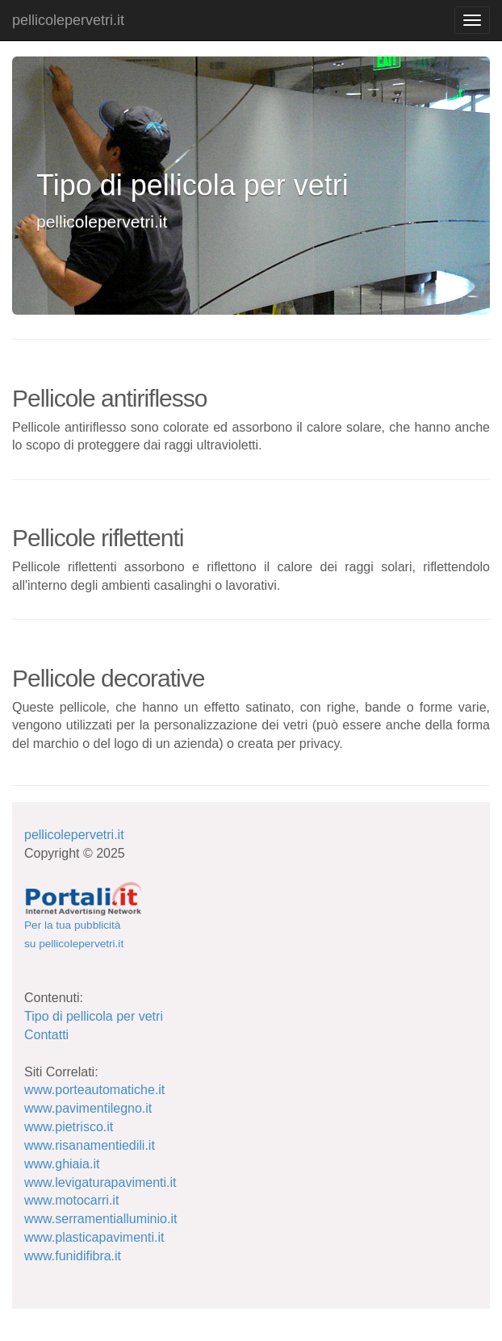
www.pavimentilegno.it (88, 1108)
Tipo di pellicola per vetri (93, 1016)
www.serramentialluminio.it (100, 1219)
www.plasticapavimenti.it (94, 1237)
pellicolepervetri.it (68, 20)
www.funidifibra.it (72, 1256)
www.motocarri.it (71, 1200)
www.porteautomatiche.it (94, 1090)
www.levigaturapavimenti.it (100, 1182)
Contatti (46, 1035)
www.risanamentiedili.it (89, 1145)
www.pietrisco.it (68, 1127)
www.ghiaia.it (61, 1164)
